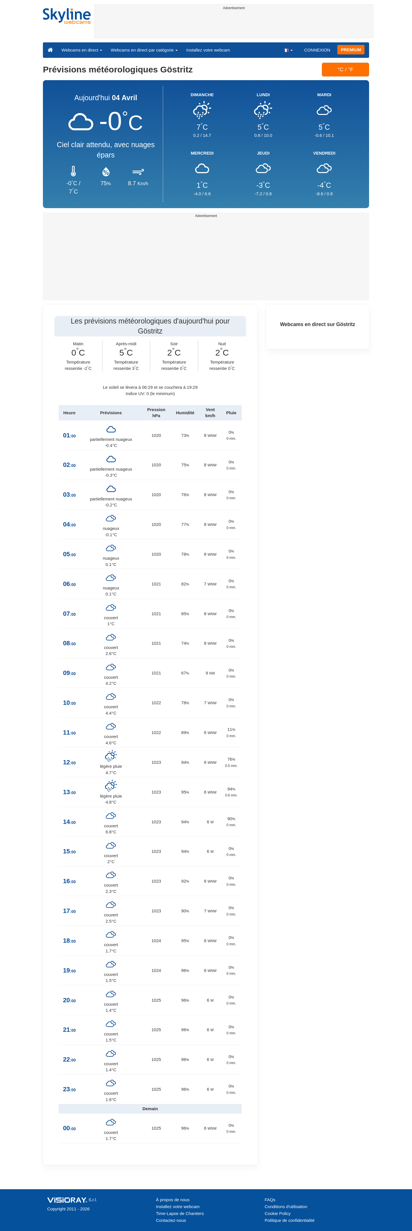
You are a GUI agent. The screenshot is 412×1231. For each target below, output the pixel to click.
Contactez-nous (171, 1220)
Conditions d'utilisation (286, 1206)
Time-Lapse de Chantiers (180, 1213)
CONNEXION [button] (317, 50)
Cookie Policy (278, 1213)
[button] (288, 50)
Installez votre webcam (208, 50)
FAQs (270, 1199)
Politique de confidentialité (289, 1220)
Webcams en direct (82, 50)
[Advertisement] (234, 25)
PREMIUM (351, 49)
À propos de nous (173, 1199)
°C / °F (345, 69)
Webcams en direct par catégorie (144, 50)
